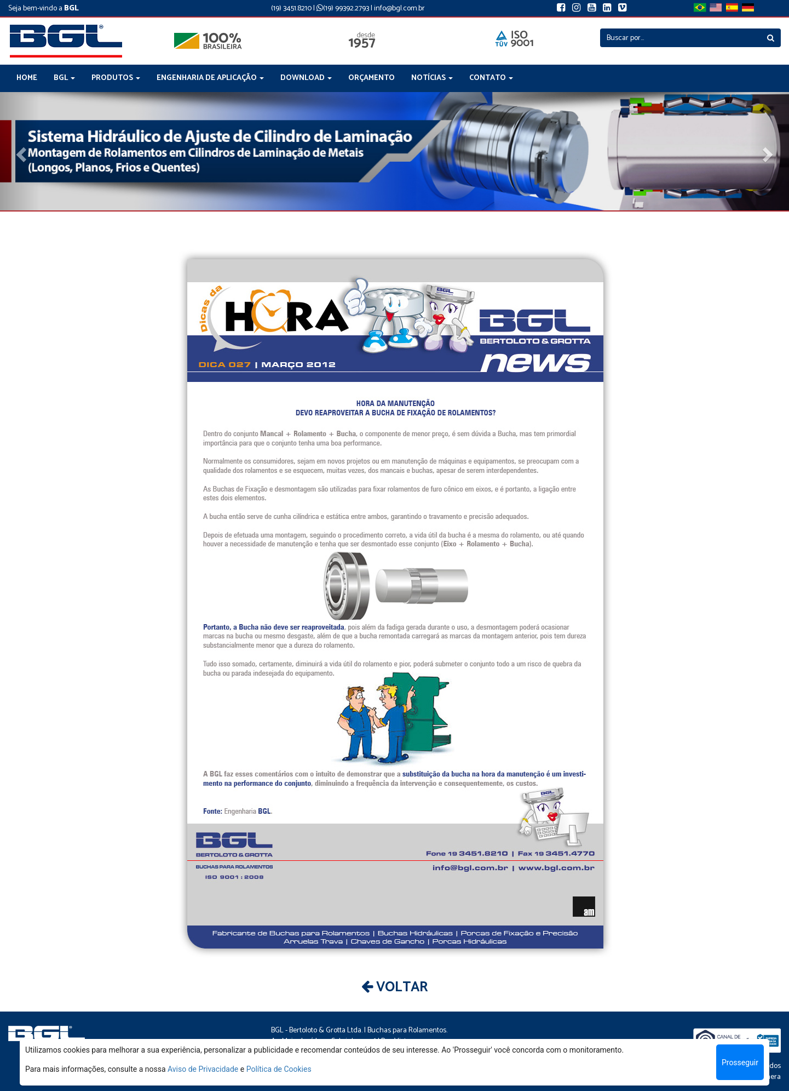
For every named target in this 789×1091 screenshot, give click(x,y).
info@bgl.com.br (399, 8)
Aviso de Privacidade (203, 1069)
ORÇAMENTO (371, 78)
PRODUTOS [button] (115, 78)
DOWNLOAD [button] (306, 78)
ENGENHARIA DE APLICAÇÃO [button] (210, 78)
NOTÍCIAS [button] (432, 78)
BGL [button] (64, 78)
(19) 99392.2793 (342, 8)
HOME (26, 78)
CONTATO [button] (491, 78)
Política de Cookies (279, 1069)
